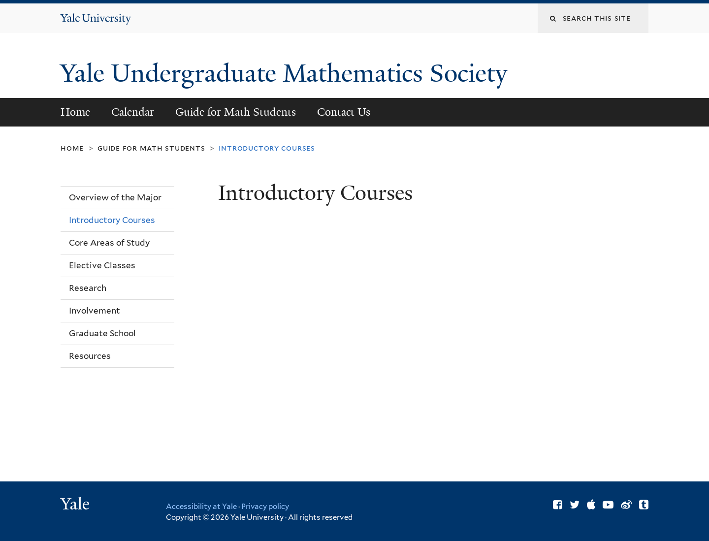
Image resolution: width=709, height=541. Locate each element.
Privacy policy (265, 506)
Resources (90, 356)
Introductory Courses (112, 220)
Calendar (132, 112)
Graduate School (102, 333)
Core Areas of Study (109, 243)
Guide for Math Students (235, 112)
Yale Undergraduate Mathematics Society (287, 73)
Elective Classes (102, 265)
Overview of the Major (115, 197)
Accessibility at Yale (201, 506)
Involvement (94, 311)
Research (87, 288)
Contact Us (343, 112)
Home (75, 112)
